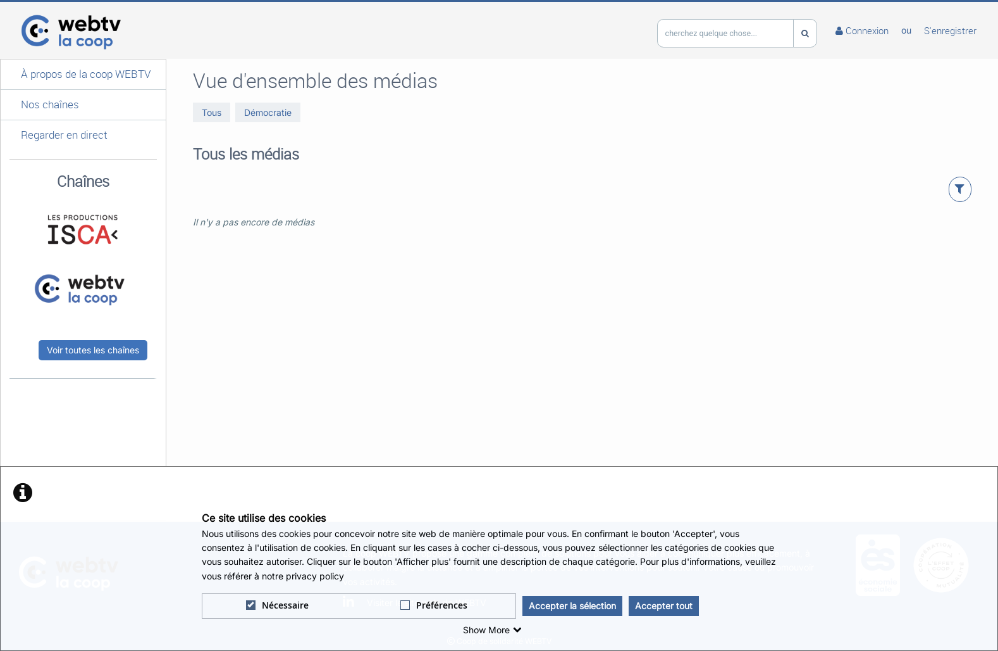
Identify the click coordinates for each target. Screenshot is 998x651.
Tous (211, 112)
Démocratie (268, 112)
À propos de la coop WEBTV (86, 73)
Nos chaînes (50, 104)
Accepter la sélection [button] (572, 605)
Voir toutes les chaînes (93, 349)
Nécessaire (277, 605)
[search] (725, 33)
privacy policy (315, 576)
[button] (83, 74)
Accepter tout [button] (664, 605)
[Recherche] (805, 33)
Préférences (433, 605)
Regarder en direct (64, 134)
